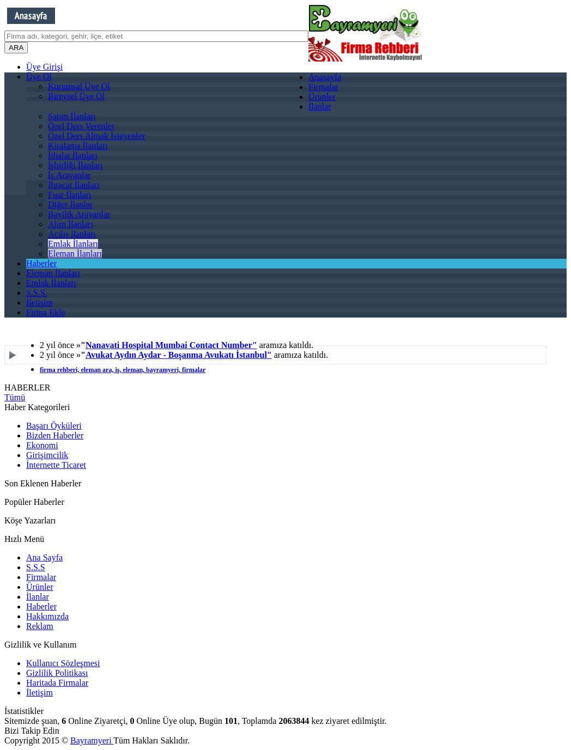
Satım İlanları (72, 116)
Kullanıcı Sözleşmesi (63, 663)
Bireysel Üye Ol (76, 96)
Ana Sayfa (44, 557)
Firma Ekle (45, 312)
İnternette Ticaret (56, 464)
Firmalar (323, 87)
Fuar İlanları (70, 194)
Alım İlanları (70, 224)
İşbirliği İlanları (75, 165)
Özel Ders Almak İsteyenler (96, 136)
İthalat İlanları (73, 155)
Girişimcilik (47, 455)
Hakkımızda (47, 616)
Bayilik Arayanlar (79, 214)
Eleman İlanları (75, 253)
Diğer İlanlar (70, 204)
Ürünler (322, 96)
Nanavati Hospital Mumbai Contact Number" (171, 345)
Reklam (39, 626)
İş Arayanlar (69, 175)
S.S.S (35, 567)
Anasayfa (324, 77)
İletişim (39, 302)
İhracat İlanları (74, 185)
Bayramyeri (91, 740)
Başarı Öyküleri (54, 425)
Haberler (41, 263)
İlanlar (319, 106)
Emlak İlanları (73, 243)
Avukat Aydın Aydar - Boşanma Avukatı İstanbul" (179, 354)
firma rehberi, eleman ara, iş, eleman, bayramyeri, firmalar (122, 370)
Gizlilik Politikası (57, 673)
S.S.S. (36, 292)
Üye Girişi (44, 66)
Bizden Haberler (54, 435)
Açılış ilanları (72, 234)
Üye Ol (39, 76)
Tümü (14, 397)
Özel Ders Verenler (81, 126)
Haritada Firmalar (57, 682)
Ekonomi (42, 445)
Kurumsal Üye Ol (79, 86)
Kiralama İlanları (78, 145)
